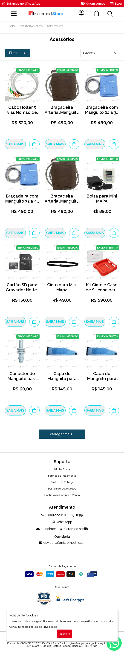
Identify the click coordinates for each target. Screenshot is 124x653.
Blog (116, 3)
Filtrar (17, 53)
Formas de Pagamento (62, 475)
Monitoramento (31, 26)
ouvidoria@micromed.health (62, 542)
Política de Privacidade (43, 626)
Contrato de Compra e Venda (62, 495)
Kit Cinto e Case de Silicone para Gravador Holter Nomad (101, 292)
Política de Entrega (62, 482)
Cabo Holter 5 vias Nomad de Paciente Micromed (22, 115)
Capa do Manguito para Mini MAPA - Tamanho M (101, 381)
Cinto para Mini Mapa (62, 287)
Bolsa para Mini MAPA (102, 198)
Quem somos (93, 3)
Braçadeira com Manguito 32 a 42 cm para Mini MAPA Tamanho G (22, 204)
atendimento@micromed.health (62, 529)
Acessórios (54, 26)
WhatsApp (62, 522)
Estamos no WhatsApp (21, 3)
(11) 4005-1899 (62, 515)
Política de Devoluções (62, 488)
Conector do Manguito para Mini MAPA (22, 378)
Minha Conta (62, 469)
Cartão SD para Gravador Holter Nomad (22, 289)
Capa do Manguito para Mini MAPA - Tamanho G (62, 381)
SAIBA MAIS (15, 144)
